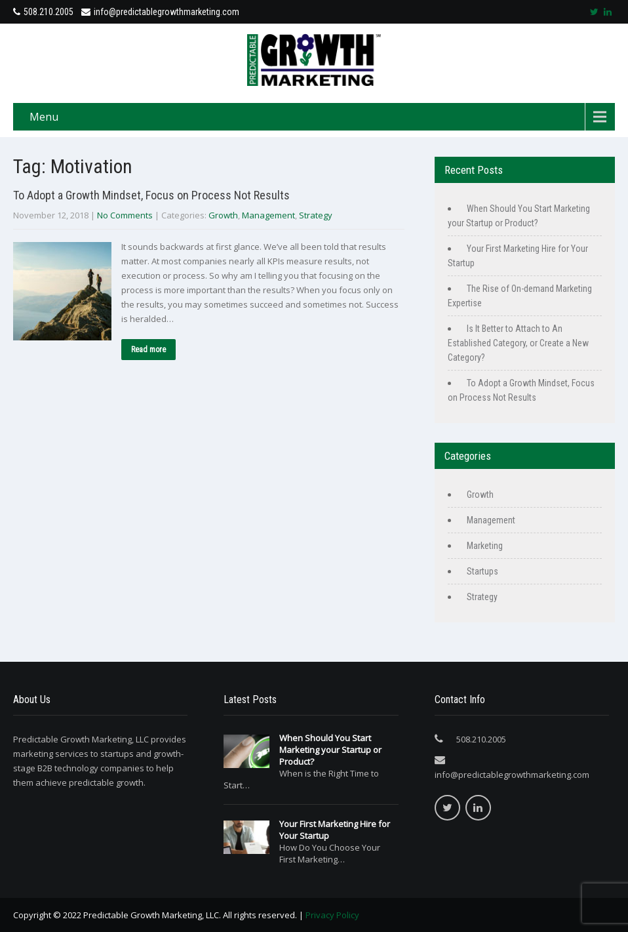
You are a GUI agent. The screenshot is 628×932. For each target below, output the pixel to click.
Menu (43, 117)
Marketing (485, 545)
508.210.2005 (48, 12)
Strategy (315, 215)
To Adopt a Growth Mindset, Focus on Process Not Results (151, 195)
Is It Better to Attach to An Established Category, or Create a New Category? (518, 343)
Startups (482, 571)
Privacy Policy (332, 915)
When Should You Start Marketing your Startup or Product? (330, 749)
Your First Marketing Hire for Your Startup (334, 829)
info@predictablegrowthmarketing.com (160, 12)
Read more (148, 349)
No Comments (125, 215)
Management (268, 215)
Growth (223, 215)
